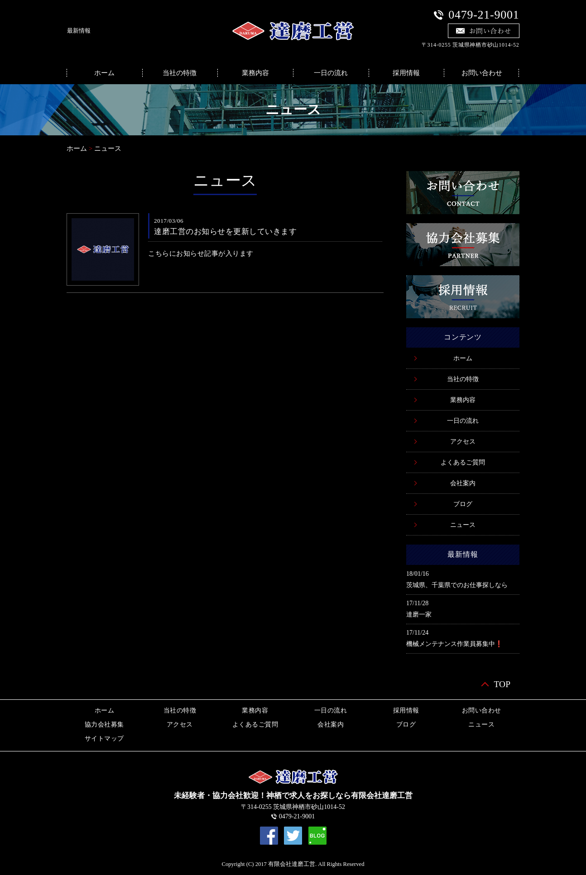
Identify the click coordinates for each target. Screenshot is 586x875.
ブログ (462, 504)
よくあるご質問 (463, 462)
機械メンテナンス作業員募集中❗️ (454, 644)
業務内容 (255, 73)
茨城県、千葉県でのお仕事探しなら (457, 585)
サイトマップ (104, 738)
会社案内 (463, 483)
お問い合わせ (481, 73)
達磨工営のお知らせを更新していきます (225, 231)
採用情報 (406, 73)
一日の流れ (331, 73)
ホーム (104, 73)
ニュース (107, 148)
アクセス (463, 441)
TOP (502, 684)
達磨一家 (419, 614)
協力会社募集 (104, 724)
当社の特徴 (180, 73)
